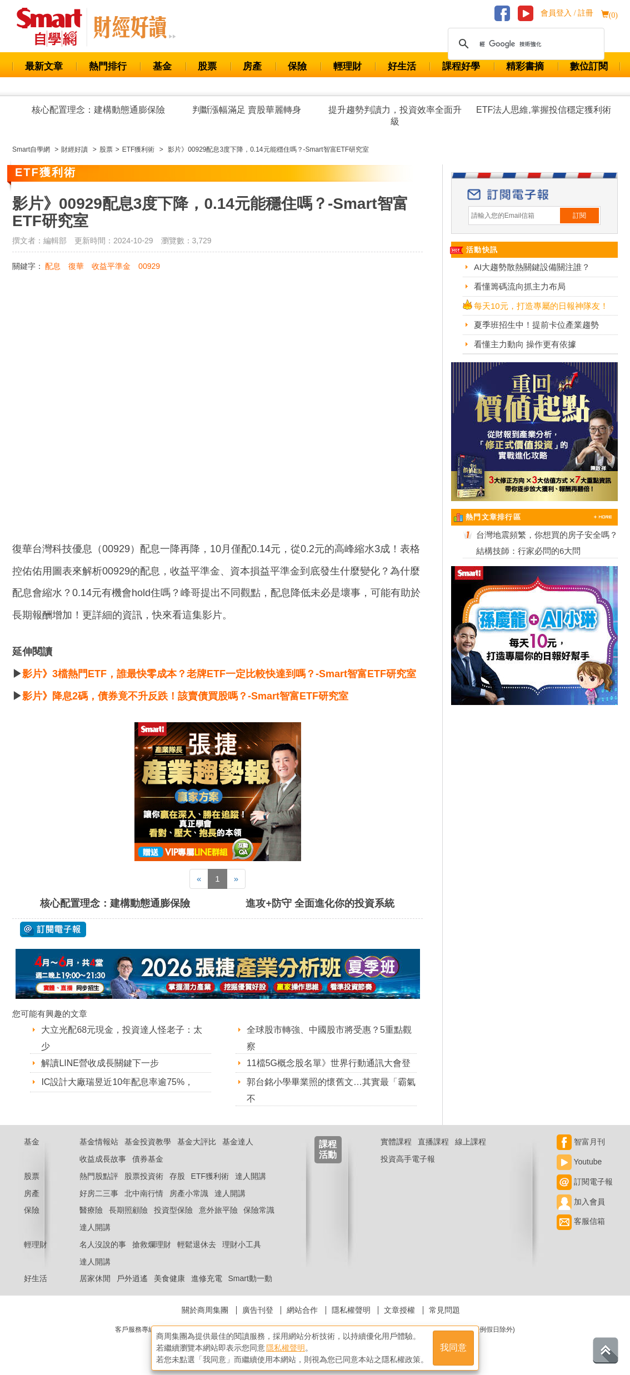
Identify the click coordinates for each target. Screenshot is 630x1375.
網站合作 (302, 1310)
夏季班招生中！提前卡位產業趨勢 (536, 324)
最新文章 (44, 66)
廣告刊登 (257, 1310)
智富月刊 (581, 1141)
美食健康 (169, 1278)
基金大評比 (196, 1141)
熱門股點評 (98, 1176)
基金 (162, 66)
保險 (297, 66)
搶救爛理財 (151, 1244)
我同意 (453, 1348)
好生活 (402, 66)
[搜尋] (524, 44)
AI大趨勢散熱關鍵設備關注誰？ (532, 267)
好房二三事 (98, 1193)
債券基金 (147, 1158)
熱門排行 (108, 66)
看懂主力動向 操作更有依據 (525, 344)
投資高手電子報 (408, 1158)
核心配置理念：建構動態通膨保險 (98, 109)
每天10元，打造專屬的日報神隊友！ (541, 306)
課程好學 (461, 66)
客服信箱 (581, 1221)
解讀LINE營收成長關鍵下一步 (100, 1063)
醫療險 (91, 1210)
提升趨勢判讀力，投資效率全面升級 (395, 115)
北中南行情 (143, 1193)
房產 (252, 66)
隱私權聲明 (351, 1310)
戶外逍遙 (132, 1278)
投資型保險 (173, 1210)
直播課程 (433, 1141)
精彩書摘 (525, 66)
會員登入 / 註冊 (567, 13)
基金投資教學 (147, 1141)
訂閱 (579, 215)
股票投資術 (143, 1176)
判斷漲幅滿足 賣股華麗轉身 (246, 109)
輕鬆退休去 (196, 1244)
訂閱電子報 (585, 1181)
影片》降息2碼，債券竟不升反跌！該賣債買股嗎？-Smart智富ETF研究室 (185, 696)
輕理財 (347, 66)
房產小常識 (188, 1193)
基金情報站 (98, 1141)
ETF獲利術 (210, 1176)
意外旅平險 (218, 1210)
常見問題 (444, 1310)
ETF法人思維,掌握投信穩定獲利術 (543, 109)
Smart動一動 (250, 1278)
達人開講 (250, 1176)
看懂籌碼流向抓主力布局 (520, 286)
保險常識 (258, 1210)
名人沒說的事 (102, 1244)
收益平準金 (111, 266)
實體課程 (396, 1141)
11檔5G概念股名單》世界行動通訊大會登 (329, 1063)
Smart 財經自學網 (54, 27)
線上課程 (470, 1141)
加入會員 (581, 1201)
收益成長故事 (102, 1158)
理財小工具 (241, 1244)
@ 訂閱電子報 (53, 929)
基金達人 (237, 1141)
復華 (76, 266)
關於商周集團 (205, 1310)
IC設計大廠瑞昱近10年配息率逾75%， (117, 1082)
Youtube (579, 1161)
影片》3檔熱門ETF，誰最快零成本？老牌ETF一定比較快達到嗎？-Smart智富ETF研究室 (219, 673)
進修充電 (206, 1278)
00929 (149, 266)
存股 (177, 1176)
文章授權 (399, 1310)
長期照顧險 (128, 1210)
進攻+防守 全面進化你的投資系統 (320, 903)
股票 (207, 66)
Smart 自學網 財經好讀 (134, 27)
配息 (53, 266)
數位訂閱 (589, 66)
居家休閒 (95, 1278)
